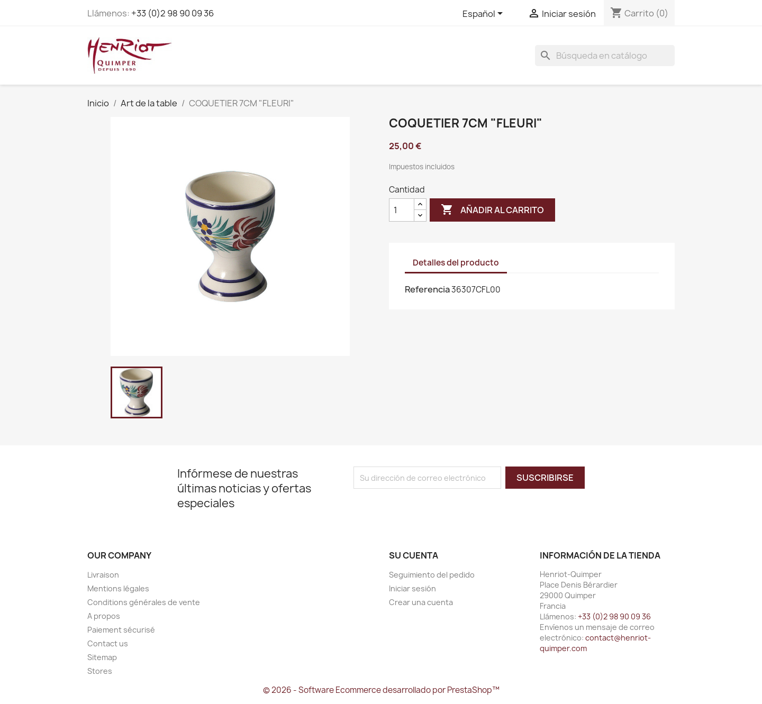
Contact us (107, 643)
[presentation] (441, 509)
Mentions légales (118, 588)
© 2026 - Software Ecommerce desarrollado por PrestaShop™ (381, 690)
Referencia (427, 289)
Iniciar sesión (412, 588)
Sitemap (102, 657)
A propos (103, 616)
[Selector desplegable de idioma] (484, 14)
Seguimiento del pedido (432, 575)
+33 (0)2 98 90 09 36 (172, 13)
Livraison (103, 575)
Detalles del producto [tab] (456, 262)
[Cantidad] (401, 210)
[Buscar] (605, 55)
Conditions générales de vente (143, 602)
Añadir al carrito (492, 210)
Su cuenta (413, 555)
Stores (99, 671)
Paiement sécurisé (121, 630)
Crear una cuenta (421, 602)
